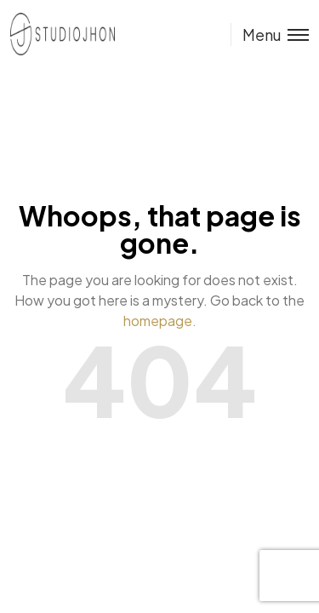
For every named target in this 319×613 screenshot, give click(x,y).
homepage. (160, 320)
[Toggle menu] (270, 34)
